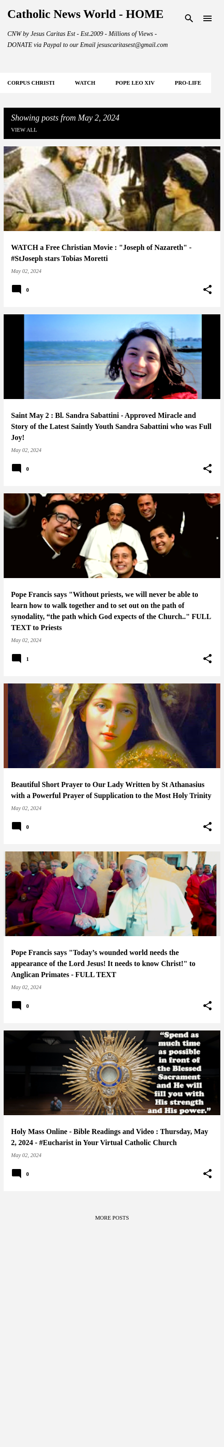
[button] (207, 290)
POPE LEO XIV (134, 83)
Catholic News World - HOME (85, 14)
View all (24, 130)
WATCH (85, 83)
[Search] (189, 18)
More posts (112, 1218)
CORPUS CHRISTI (31, 83)
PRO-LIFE (188, 83)
